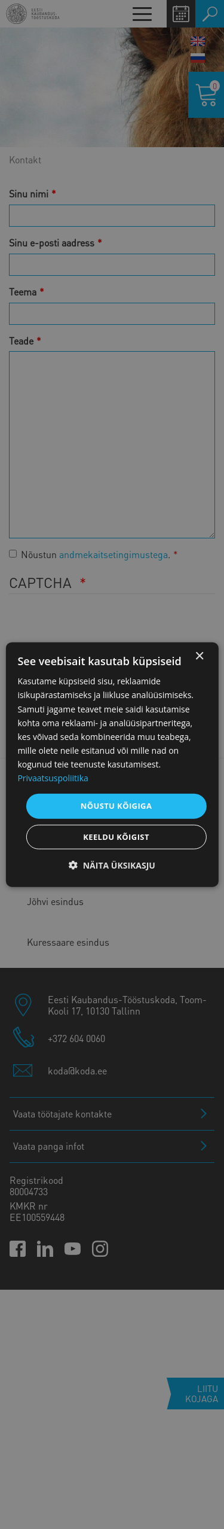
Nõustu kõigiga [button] (116, 805)
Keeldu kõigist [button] (116, 836)
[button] (112, 865)
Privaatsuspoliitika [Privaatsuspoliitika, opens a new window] (52, 778)
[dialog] (111, 764)
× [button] (199, 656)
